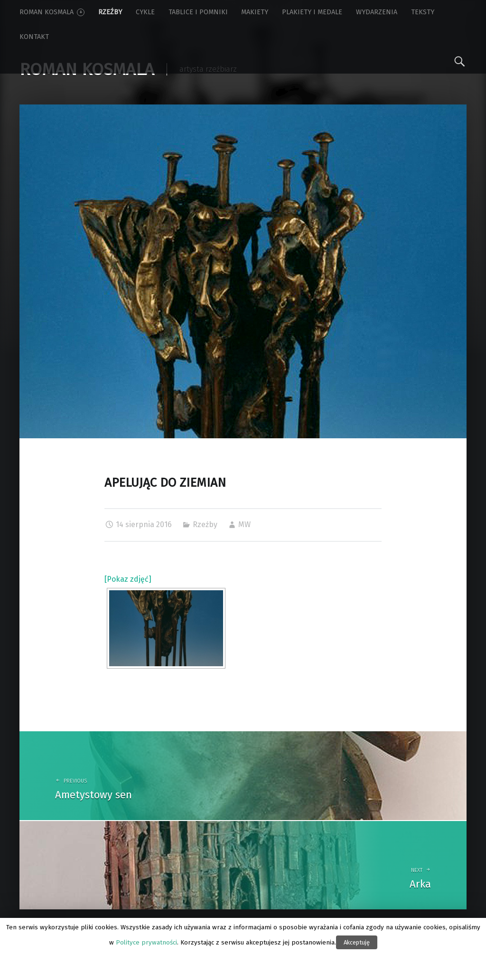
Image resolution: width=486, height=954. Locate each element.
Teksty (422, 12)
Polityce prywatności (146, 942)
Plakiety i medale (312, 12)
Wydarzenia (376, 12)
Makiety (254, 12)
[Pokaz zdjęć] (127, 579)
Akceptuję (357, 942)
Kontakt (34, 37)
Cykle (145, 12)
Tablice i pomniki (198, 12)
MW (244, 524)
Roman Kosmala (51, 12)
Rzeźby (110, 12)
